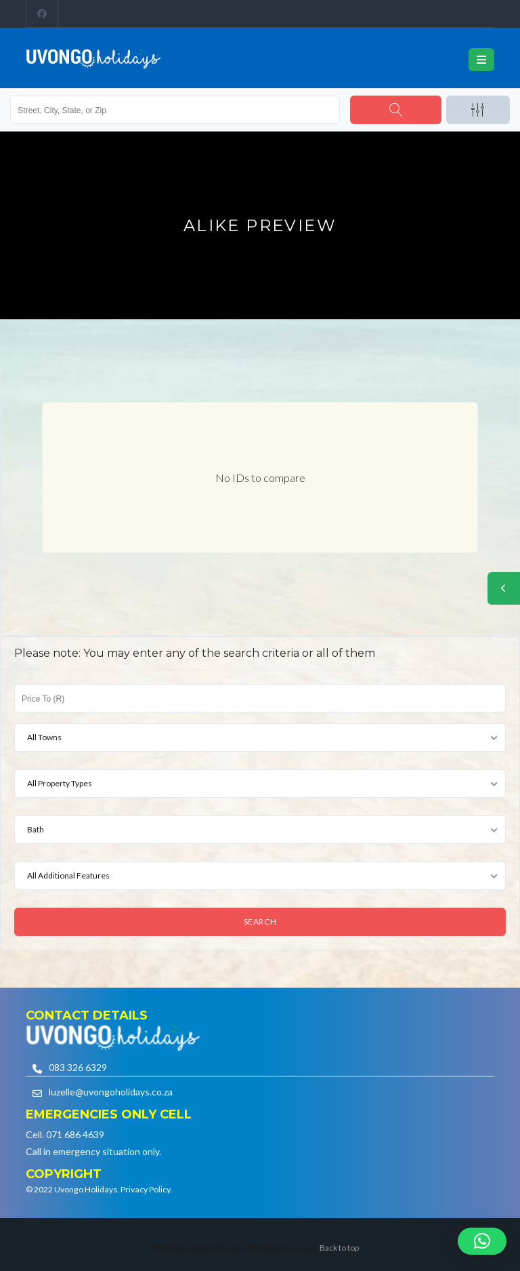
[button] (482, 1241)
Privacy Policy (145, 1189)
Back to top (339, 1248)
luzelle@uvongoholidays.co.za (111, 1091)
